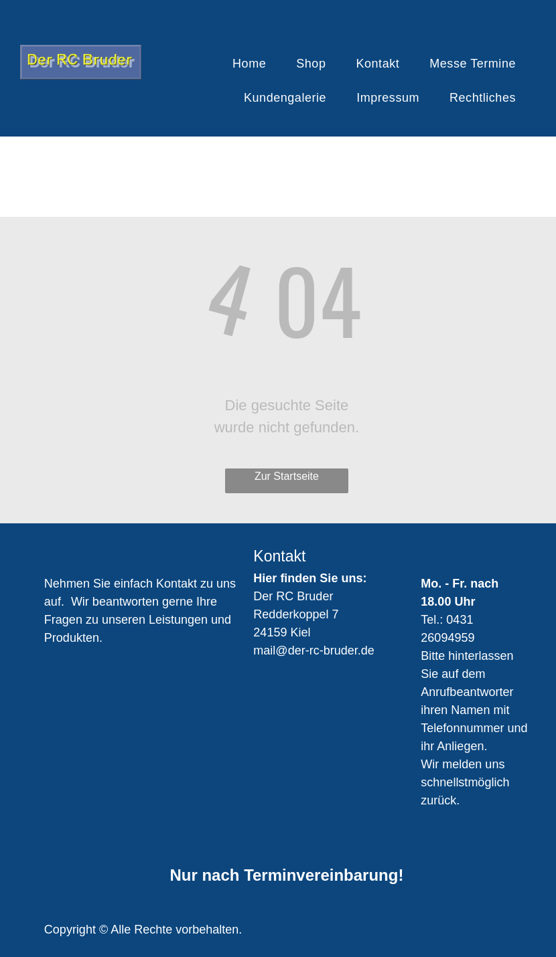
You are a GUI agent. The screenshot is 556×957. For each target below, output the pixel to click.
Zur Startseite (287, 476)
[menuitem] (254, 64)
